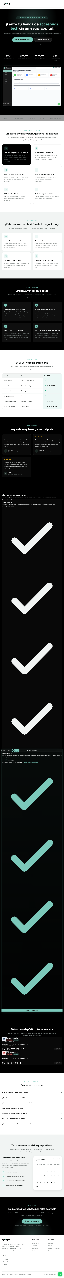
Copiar (58, 1048)
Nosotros (50, 1243)
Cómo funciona (36, 1243)
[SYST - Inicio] (6, 4)
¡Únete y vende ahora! (32, 1221)
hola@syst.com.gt (7, 1261)
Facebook (4, 1267)
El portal (34, 1245)
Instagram (5, 1264)
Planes (50, 1245)
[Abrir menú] (59, 4)
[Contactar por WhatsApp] (60, 1274)
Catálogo (34, 1251)
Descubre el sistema (42, 39)
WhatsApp (5, 1259)
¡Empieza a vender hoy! (22, 40)
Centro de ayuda (53, 1251)
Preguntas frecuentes (54, 1248)
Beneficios (35, 1248)
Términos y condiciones (50, 1274)
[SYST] (6, 1241)
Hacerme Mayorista (32, 1010)
